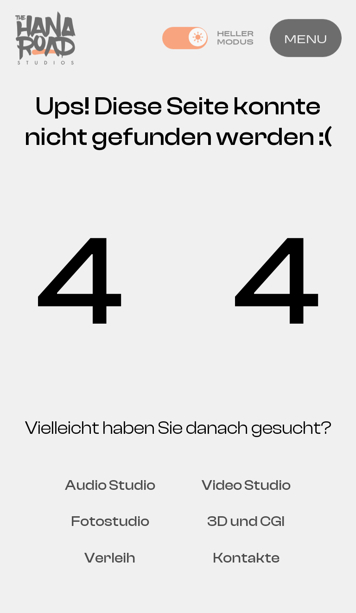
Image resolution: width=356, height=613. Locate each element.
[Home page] (45, 36)
